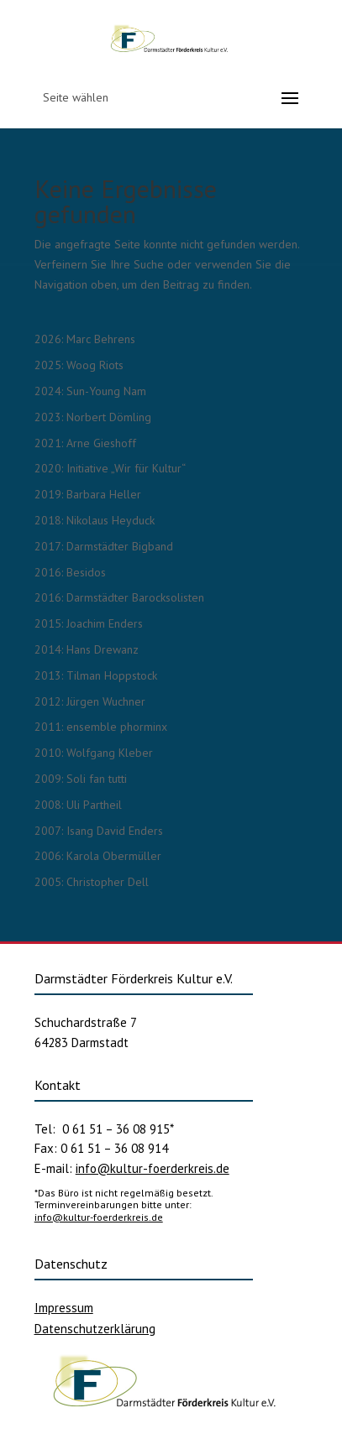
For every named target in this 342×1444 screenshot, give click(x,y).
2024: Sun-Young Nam (90, 391)
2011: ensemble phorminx (100, 726)
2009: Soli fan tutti (80, 778)
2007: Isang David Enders (98, 830)
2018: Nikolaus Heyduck (94, 520)
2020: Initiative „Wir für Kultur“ (110, 468)
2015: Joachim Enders (88, 623)
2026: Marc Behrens (84, 339)
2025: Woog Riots (79, 365)
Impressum (63, 1308)
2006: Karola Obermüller (97, 855)
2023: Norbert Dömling (92, 417)
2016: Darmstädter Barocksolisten (119, 597)
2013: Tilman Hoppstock (95, 675)
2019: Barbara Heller (87, 494)
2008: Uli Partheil (78, 804)
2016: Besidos (70, 572)
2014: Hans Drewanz (86, 649)
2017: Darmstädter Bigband (103, 546)
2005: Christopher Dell (91, 881)
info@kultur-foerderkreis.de (152, 1168)
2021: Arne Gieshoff (85, 443)
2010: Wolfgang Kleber (93, 752)
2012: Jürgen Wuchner (89, 701)
